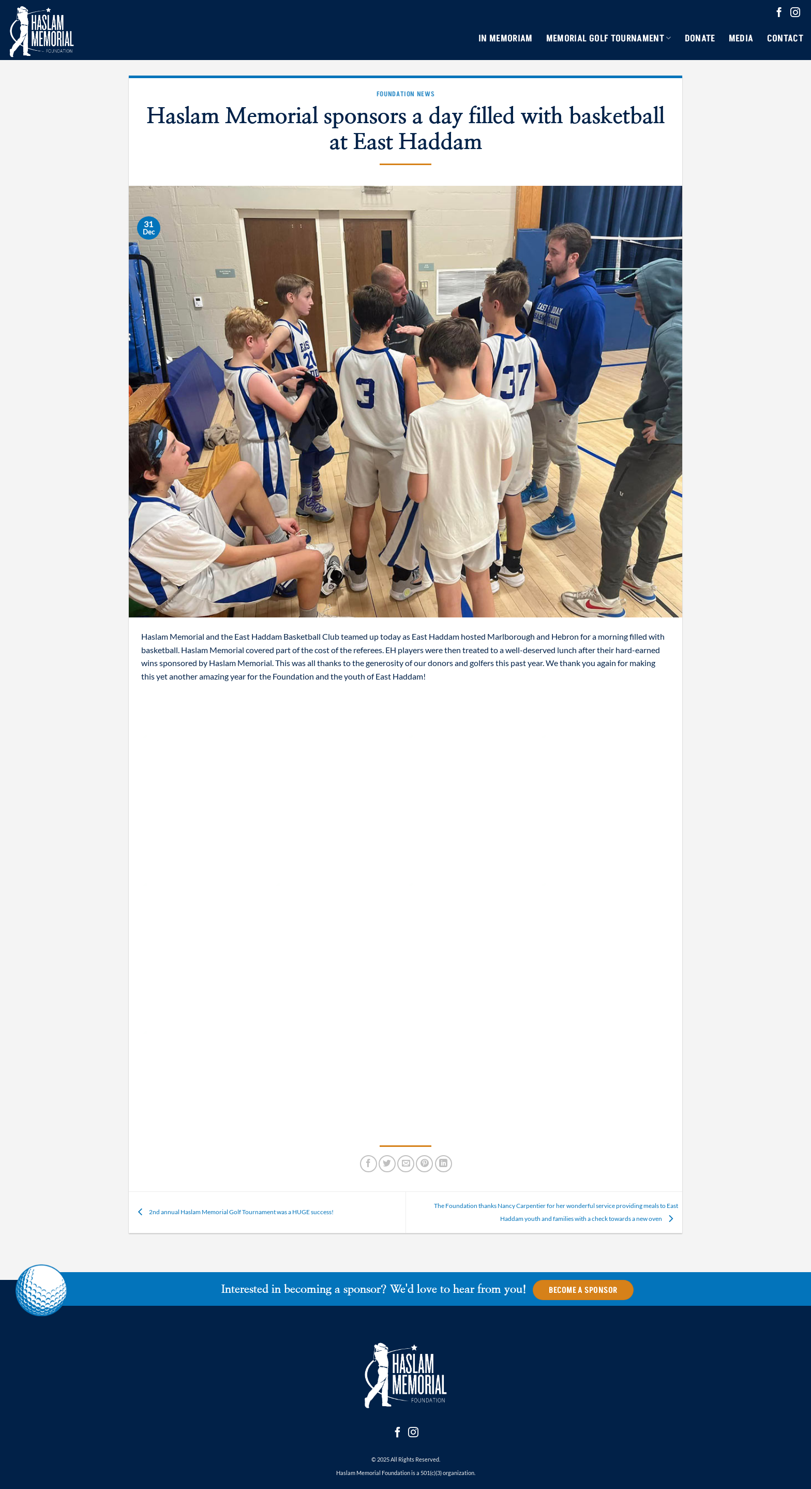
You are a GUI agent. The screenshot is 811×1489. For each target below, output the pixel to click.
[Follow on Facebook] (779, 13)
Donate (700, 38)
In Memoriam (505, 38)
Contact (785, 38)
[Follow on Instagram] (795, 13)
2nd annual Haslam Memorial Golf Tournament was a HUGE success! (233, 1212)
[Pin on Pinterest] (424, 1163)
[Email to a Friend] (405, 1163)
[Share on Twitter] (387, 1163)
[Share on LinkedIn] (443, 1163)
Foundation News (406, 94)
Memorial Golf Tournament (608, 38)
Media (741, 38)
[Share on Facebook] (368, 1163)
